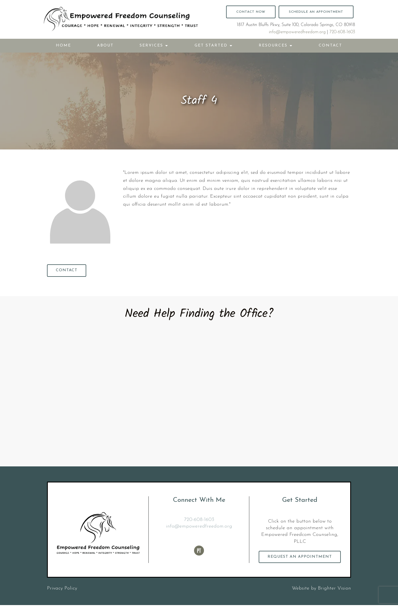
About (105, 45)
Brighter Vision (334, 590)
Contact (330, 45)
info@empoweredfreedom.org (297, 32)
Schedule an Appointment (316, 12)
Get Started (211, 45)
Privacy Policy (62, 590)
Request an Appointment (300, 558)
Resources (273, 45)
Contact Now (250, 12)
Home (63, 45)
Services (151, 45)
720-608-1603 (342, 32)
